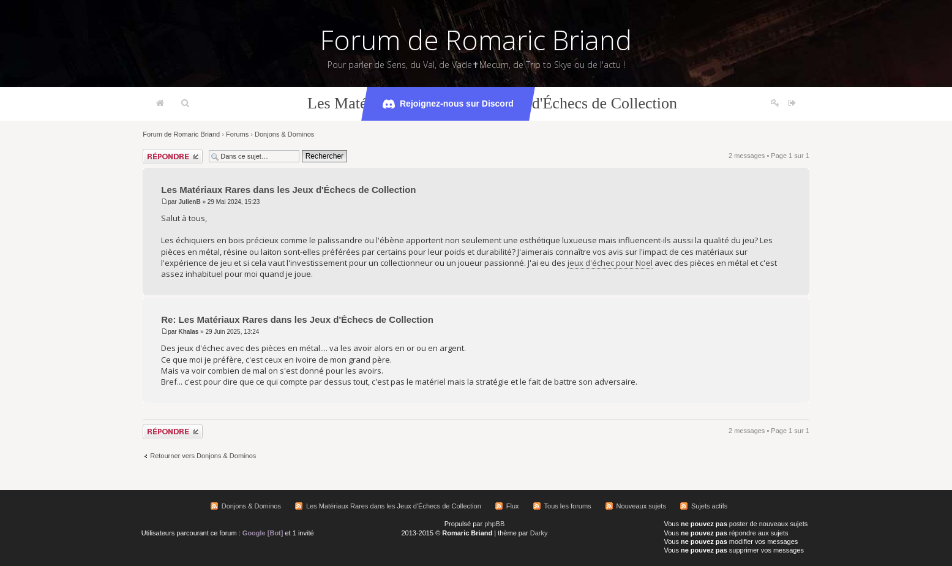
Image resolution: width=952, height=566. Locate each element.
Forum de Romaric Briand (476, 39)
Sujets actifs (709, 506)
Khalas (188, 331)
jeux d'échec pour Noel (610, 262)
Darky (539, 533)
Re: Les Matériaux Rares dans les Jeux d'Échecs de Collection (297, 319)
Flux (512, 506)
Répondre (173, 156)
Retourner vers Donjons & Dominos (203, 455)
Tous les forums (567, 506)
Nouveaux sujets (641, 506)
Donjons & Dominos (284, 134)
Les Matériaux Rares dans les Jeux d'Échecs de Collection (288, 189)
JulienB (189, 201)
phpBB (494, 523)
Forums (237, 134)
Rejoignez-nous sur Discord (448, 104)
